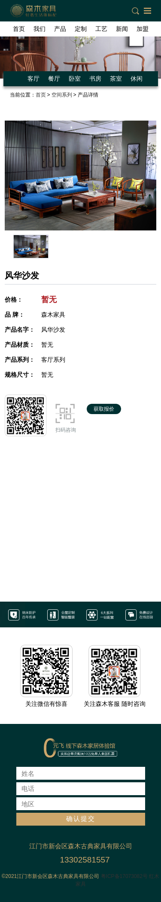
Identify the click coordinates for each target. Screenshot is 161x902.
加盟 (143, 28)
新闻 (122, 28)
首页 (19, 28)
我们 (39, 28)
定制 (81, 28)
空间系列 (62, 95)
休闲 (137, 78)
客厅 (33, 78)
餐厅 (54, 78)
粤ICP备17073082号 (124, 876)
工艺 (101, 28)
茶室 (116, 78)
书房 (95, 78)
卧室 (75, 78)
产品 (60, 28)
